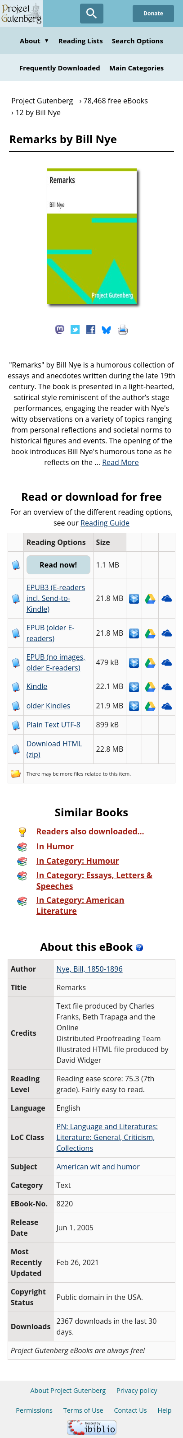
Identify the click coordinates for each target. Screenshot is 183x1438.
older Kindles (49, 706)
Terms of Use (83, 1410)
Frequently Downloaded (59, 67)
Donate (153, 13)
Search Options (137, 40)
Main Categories (136, 67)
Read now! (58, 565)
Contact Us (130, 1410)
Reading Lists (80, 40)
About (34, 40)
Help (164, 1410)
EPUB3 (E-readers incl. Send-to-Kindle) (56, 598)
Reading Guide (104, 523)
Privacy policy (136, 1390)
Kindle (37, 686)
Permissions (34, 1410)
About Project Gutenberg (68, 1390)
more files (71, 773)
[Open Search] (91, 13)
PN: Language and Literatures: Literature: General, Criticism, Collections (106, 1137)
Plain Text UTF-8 (53, 725)
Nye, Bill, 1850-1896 (89, 969)
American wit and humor (97, 1167)
